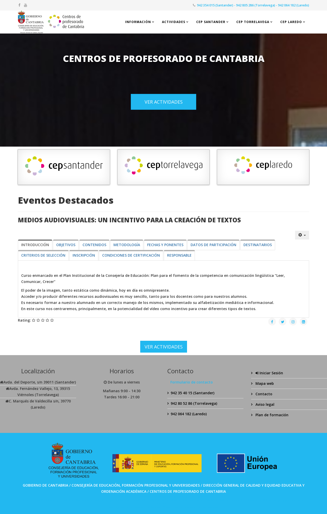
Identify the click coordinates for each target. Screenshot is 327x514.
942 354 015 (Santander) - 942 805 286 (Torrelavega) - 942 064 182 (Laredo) (253, 5)
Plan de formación (271, 414)
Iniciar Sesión (268, 372)
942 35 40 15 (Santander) (192, 392)
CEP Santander (210, 22)
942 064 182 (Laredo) (189, 413)
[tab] (35, 244)
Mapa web (264, 383)
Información (138, 22)
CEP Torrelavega (252, 22)
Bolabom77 (157, 507)
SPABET (147, 496)
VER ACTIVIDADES (164, 102)
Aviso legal (264, 404)
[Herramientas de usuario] (302, 235)
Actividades (173, 22)
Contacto (263, 393)
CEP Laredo (291, 22)
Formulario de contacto (191, 382)
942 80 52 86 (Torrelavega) (194, 403)
